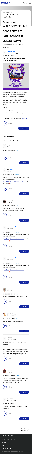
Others (17, 56)
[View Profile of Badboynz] (9, 370)
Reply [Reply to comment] (24, 163)
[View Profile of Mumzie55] (10, 313)
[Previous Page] (5, 140)
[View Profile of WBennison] (10, 399)
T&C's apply (24, 118)
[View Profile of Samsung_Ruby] (11, 51)
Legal (3, 445)
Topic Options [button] (26, 17)
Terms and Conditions (8, 439)
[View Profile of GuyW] (8, 289)
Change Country (6, 448)
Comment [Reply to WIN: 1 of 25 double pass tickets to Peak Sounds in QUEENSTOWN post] (24, 128)
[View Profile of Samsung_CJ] (13, 169)
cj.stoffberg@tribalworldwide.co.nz (13, 181)
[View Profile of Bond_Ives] (10, 200)
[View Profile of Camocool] (9, 337)
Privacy (3, 442)
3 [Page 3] (13, 140)
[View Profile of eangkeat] (9, 145)
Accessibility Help (7, 436)
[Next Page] (17, 140)
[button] (26, 52)
